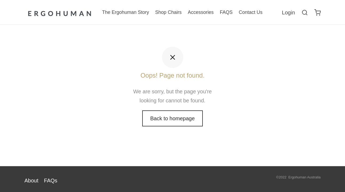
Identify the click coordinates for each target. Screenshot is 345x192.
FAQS (226, 12)
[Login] (288, 12)
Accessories (201, 12)
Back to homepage (172, 119)
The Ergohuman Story (125, 12)
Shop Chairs (168, 12)
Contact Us (251, 12)
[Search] (305, 12)
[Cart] (317, 12)
